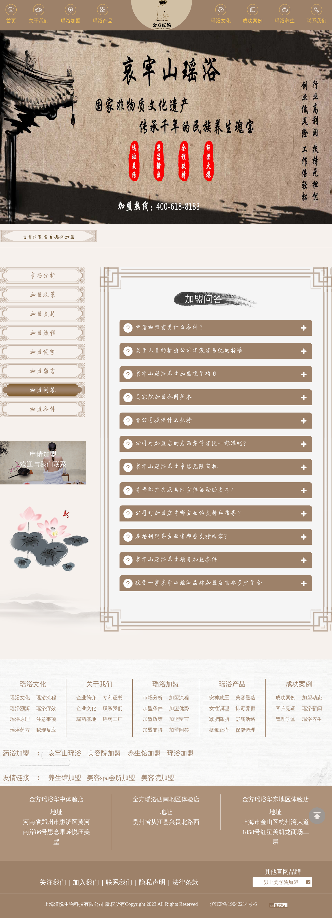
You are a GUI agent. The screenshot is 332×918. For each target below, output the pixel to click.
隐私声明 (152, 882)
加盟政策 (42, 295)
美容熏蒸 (245, 697)
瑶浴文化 (20, 697)
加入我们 (85, 882)
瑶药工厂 (113, 719)
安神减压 (219, 697)
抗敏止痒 (219, 730)
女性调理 (219, 708)
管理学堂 (285, 719)
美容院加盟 (104, 753)
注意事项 (46, 719)
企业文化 (86, 708)
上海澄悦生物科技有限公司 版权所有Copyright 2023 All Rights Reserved (121, 904)
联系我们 (113, 708)
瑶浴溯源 (20, 708)
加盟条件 (42, 410)
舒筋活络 (245, 719)
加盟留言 (42, 371)
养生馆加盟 (144, 753)
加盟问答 (42, 391)
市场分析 (42, 276)
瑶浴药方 (20, 730)
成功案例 (285, 697)
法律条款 (185, 882)
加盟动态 (312, 697)
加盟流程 (42, 333)
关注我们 (53, 882)
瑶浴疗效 (46, 708)
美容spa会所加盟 (111, 777)
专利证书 (113, 697)
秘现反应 (46, 730)
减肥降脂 (219, 719)
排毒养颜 (245, 708)
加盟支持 (42, 314)
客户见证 (285, 708)
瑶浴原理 (20, 719)
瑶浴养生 (312, 719)
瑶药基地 (86, 719)
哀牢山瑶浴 (64, 753)
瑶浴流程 (46, 697)
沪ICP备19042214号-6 (233, 904)
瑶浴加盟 (180, 753)
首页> (49, 237)
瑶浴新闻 (312, 708)
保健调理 (245, 730)
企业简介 (86, 697)
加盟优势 (42, 352)
